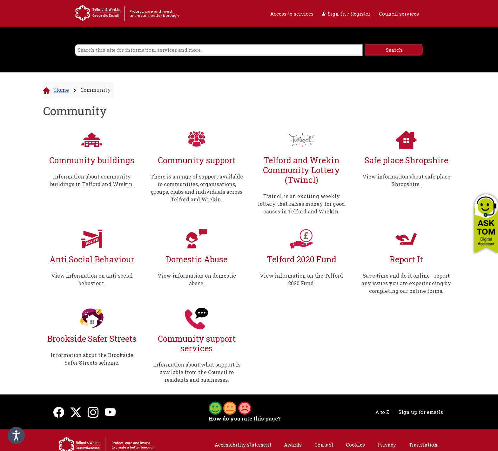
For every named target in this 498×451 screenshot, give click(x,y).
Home (61, 89)
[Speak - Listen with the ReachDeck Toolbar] (16, 435)
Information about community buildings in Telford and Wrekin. (92, 180)
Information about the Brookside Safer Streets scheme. (91, 359)
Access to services (291, 13)
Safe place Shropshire (406, 160)
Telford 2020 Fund (301, 259)
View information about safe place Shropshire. (406, 180)
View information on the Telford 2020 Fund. (301, 279)
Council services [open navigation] (399, 13)
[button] (486, 223)
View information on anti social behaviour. (92, 279)
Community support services (197, 343)
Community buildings (91, 160)
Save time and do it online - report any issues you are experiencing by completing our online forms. (406, 283)
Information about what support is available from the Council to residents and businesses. (196, 372)
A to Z (382, 412)
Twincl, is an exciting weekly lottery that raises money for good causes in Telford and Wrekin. (301, 204)
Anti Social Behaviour (92, 259)
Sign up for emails (421, 412)
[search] (219, 50)
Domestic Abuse (196, 259)
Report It (406, 259)
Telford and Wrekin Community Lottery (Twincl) (301, 170)
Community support (197, 160)
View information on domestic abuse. (197, 279)
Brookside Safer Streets (92, 339)
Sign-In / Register (346, 13)
